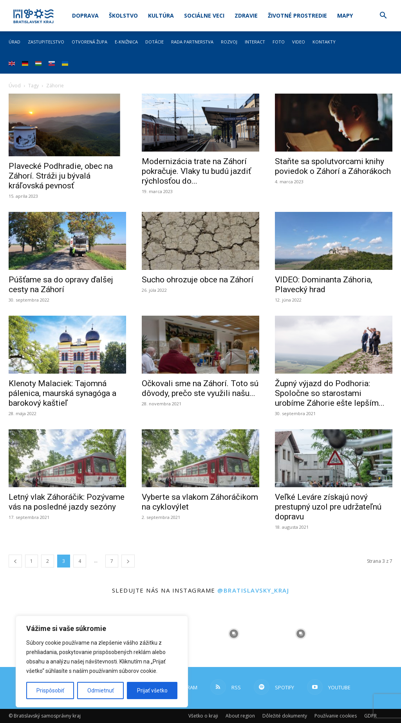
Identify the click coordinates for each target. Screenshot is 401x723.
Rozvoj (229, 42)
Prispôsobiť (50, 690)
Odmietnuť (100, 690)
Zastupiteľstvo (46, 42)
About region (240, 715)
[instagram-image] (233, 633)
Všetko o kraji (203, 715)
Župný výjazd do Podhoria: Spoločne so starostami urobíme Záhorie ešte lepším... (330, 393)
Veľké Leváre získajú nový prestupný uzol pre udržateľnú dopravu (328, 506)
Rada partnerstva (192, 42)
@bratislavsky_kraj (253, 590)
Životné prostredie (297, 15)
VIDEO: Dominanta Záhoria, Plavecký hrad (323, 284)
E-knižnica (126, 42)
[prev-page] (15, 561)
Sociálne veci (204, 15)
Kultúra (161, 15)
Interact (255, 42)
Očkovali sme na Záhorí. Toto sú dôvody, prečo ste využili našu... (200, 388)
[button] (383, 16)
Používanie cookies (335, 715)
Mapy (345, 15)
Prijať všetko (152, 690)
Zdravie (246, 15)
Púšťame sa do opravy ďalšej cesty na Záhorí (61, 284)
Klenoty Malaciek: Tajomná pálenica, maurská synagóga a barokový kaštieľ (62, 393)
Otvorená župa (89, 42)
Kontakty (324, 42)
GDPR (370, 715)
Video (298, 42)
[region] (102, 661)
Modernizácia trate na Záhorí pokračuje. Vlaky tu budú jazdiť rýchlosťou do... (196, 171)
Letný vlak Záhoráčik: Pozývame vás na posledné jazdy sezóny (67, 502)
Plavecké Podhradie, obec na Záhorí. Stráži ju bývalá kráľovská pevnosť (61, 175)
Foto (279, 42)
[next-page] (128, 561)
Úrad (14, 42)
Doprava (85, 15)
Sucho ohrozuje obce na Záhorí (197, 279)
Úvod (15, 85)
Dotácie (154, 42)
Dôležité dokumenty (284, 715)
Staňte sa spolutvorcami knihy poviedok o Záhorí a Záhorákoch (333, 166)
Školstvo (123, 15)
